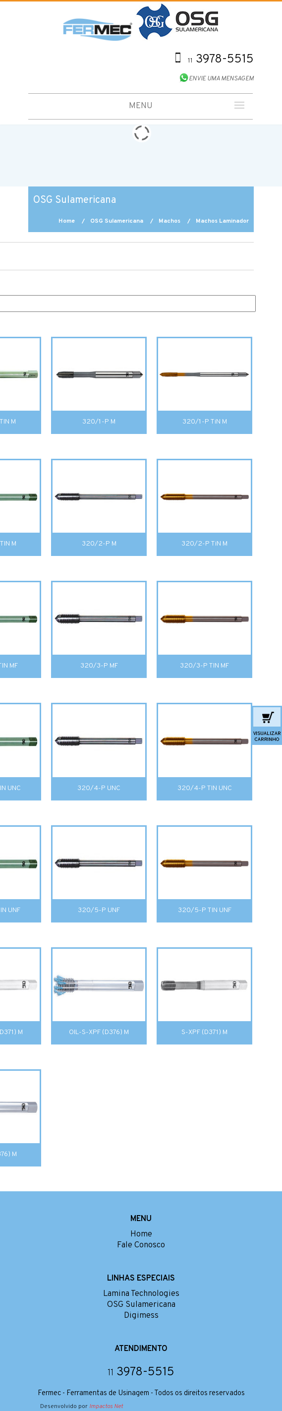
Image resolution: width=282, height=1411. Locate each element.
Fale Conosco (141, 1245)
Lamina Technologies (141, 1293)
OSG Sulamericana (116, 221)
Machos (169, 221)
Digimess (141, 1315)
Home (66, 221)
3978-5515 (221, 59)
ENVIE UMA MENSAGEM (221, 79)
